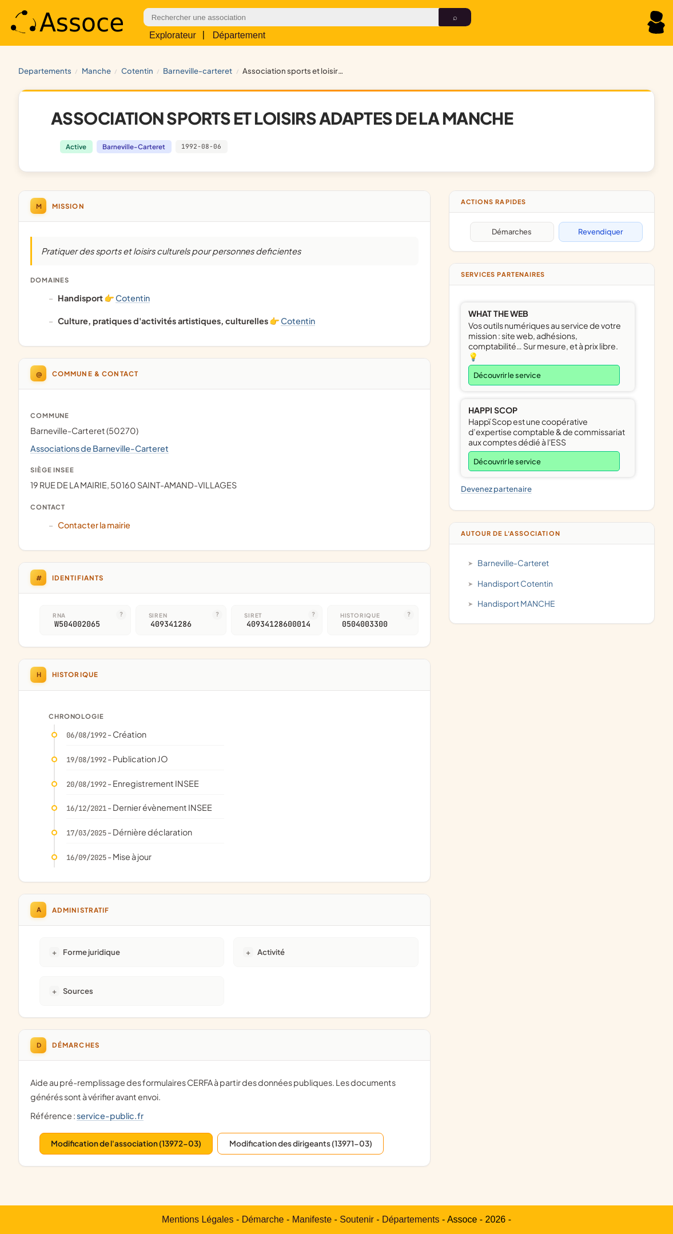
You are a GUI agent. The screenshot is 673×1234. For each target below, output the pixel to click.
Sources (78, 991)
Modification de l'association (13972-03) (126, 1143)
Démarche (263, 1219)
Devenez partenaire (496, 488)
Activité (271, 952)
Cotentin (137, 70)
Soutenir (357, 1219)
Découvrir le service (507, 375)
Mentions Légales (197, 1219)
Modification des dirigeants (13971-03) (300, 1143)
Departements (44, 70)
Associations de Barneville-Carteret (99, 448)
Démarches (512, 231)
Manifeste (312, 1219)
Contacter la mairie (94, 525)
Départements (411, 1219)
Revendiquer (600, 231)
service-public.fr (110, 1115)
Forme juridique (91, 952)
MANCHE (96, 70)
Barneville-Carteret (197, 70)
